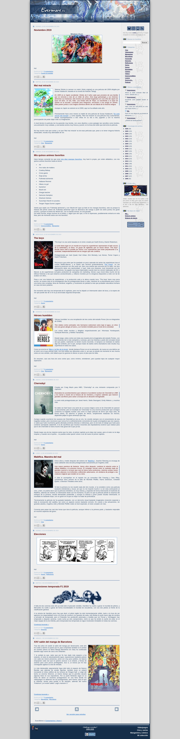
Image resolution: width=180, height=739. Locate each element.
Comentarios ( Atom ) (53, 721)
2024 (127, 133)
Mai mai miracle (42, 85)
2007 (127, 176)
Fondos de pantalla (47, 73)
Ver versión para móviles (76, 714)
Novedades (128, 69)
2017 (127, 151)
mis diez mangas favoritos (71, 159)
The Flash (108, 264)
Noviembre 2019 (43, 30)
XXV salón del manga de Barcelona (53, 642)
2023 (127, 136)
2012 (127, 163)
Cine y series (58, 21)
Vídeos (127, 73)
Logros (127, 78)
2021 (127, 141)
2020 (127, 143)
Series (43, 303)
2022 (127, 138)
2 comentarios (48, 520)
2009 (127, 171)
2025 (127, 131)
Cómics (127, 71)
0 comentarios (48, 71)
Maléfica (91, 461)
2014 (127, 158)
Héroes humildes (43, 315)
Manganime (48, 143)
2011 (127, 166)
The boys (39, 238)
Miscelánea (52, 699)
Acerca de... (129, 80)
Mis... (127, 213)
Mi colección (89, 21)
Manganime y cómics (74, 21)
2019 (127, 146)
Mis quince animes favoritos (49, 155)
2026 (127, 128)
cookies (134, 32)
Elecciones (40, 534)
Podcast (127, 82)
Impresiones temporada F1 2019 (51, 586)
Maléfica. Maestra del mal (47, 457)
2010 (127, 168)
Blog (36, 21)
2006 (127, 178)
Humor (43, 574)
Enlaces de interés (131, 218)
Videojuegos (45, 21)
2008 (127, 173)
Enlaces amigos (130, 216)
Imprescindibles (46, 226)
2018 (127, 148)
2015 (127, 156)
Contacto (101, 21)
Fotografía (128, 58)
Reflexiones (50, 574)
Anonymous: (131, 90)
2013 (127, 161)
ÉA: (128, 111)
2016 (127, 153)
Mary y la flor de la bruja (58, 349)
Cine (42, 143)
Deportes (44, 629)
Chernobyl (39, 383)
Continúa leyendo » (41, 625)
